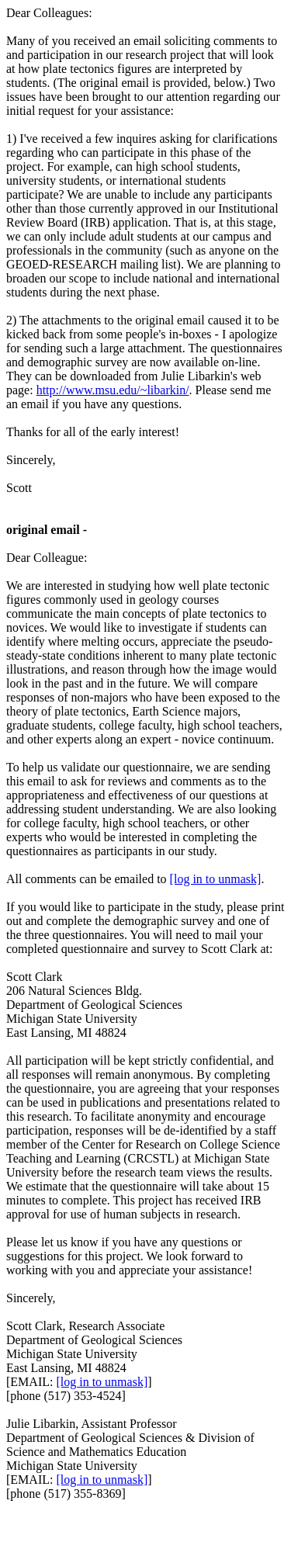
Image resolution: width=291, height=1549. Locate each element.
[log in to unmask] (216, 878)
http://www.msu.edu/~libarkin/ (112, 390)
